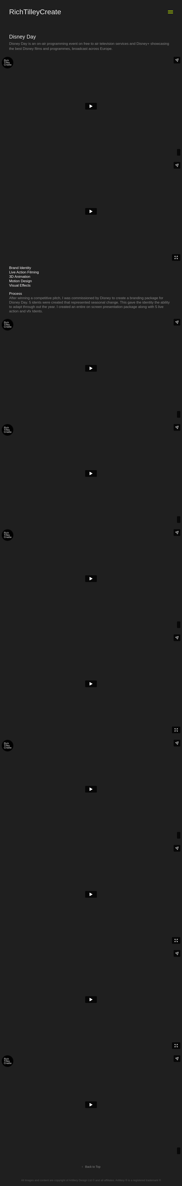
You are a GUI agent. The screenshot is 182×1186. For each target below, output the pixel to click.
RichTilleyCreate (35, 12)
